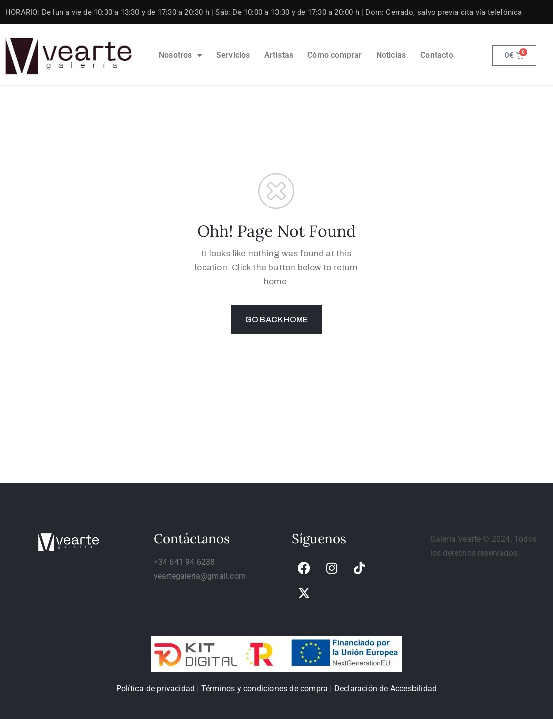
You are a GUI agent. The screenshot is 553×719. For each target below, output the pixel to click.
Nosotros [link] (180, 55)
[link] (69, 55)
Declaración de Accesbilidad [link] (385, 688)
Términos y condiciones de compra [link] (264, 688)
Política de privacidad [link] (155, 688)
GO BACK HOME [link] (276, 319)
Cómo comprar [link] (334, 55)
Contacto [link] (436, 55)
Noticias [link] (391, 55)
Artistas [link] (279, 55)
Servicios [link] (233, 55)
